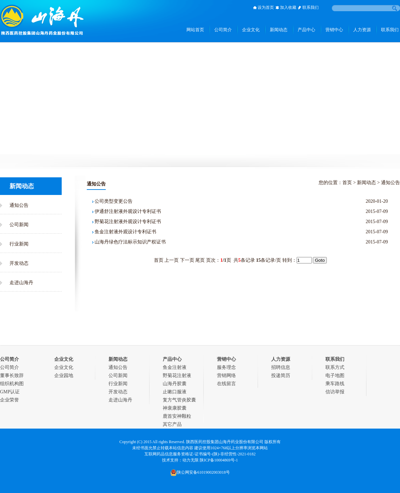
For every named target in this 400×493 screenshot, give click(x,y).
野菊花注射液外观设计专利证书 (128, 221)
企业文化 (63, 367)
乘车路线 (334, 383)
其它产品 (172, 424)
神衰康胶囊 (174, 408)
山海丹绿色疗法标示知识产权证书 (130, 241)
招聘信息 (280, 367)
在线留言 (226, 383)
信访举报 (334, 391)
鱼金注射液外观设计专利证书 (125, 231)
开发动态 (18, 263)
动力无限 (190, 460)
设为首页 (266, 7)
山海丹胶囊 (174, 383)
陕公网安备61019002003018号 (200, 472)
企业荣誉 (9, 399)
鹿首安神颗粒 (177, 416)
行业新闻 (18, 243)
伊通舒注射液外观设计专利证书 (128, 211)
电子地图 (334, 375)
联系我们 (310, 7)
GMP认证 (10, 391)
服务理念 (226, 367)
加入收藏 (288, 7)
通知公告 (18, 205)
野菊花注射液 (177, 375)
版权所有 (272, 441)
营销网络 (226, 375)
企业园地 (63, 375)
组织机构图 (12, 383)
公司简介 (9, 367)
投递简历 (280, 375)
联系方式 (334, 367)
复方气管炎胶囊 (179, 399)
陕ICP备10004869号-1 (219, 460)
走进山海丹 (21, 282)
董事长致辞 (12, 375)
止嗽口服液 (174, 391)
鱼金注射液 (174, 367)
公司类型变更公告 (114, 201)
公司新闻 (18, 224)
